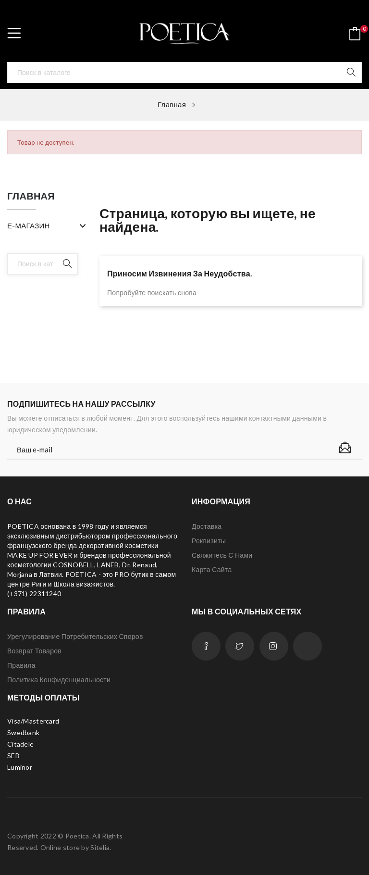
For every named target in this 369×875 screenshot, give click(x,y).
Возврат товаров (34, 651)
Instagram (273, 646)
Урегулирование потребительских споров (75, 636)
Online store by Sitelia (75, 847)
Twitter (239, 646)
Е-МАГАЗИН (28, 225)
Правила (21, 665)
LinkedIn (307, 646)
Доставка (206, 526)
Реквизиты (209, 541)
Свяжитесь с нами (222, 555)
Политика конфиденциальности (59, 679)
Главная (31, 196)
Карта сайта (212, 569)
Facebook (206, 646)
